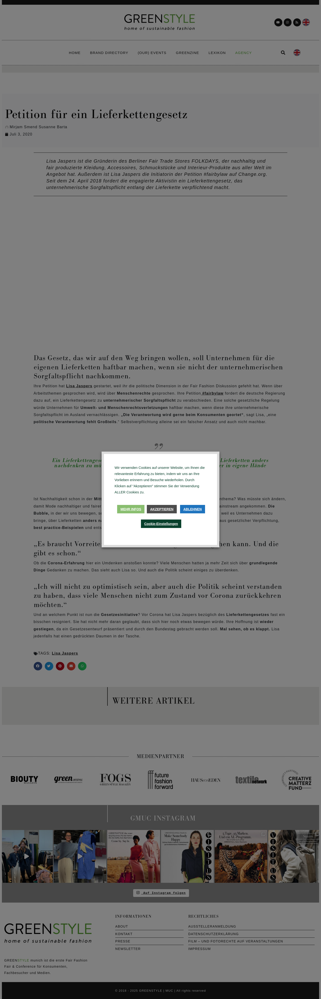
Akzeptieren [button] (161, 509)
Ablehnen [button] (192, 509)
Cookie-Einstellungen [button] (161, 524)
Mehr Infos (130, 509)
